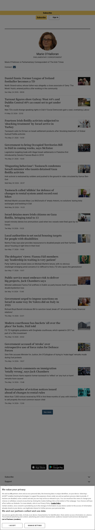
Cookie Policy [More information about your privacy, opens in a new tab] (56, 503)
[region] (47, 508)
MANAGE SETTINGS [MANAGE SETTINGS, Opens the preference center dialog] (35, 525)
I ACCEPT (12, 525)
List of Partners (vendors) (11, 519)
